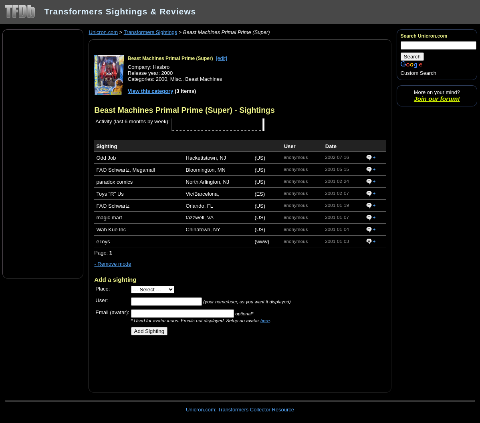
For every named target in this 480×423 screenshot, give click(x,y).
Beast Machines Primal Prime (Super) (170, 58)
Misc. (176, 79)
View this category (150, 91)
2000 (161, 79)
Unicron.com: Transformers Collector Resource (240, 410)
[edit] (221, 58)
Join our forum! (437, 98)
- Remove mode (112, 264)
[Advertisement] (43, 153)
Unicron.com (103, 32)
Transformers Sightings (150, 32)
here (265, 320)
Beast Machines (203, 79)
